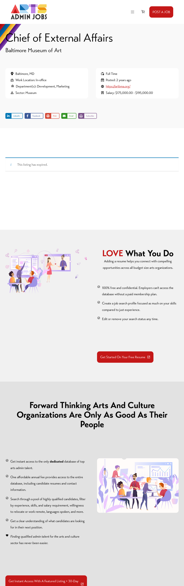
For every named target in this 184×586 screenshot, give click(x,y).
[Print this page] (52, 116)
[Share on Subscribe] (87, 116)
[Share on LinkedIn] (14, 116)
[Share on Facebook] (34, 116)
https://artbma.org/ (118, 86)
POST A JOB (161, 12)
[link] (143, 12)
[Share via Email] (68, 116)
